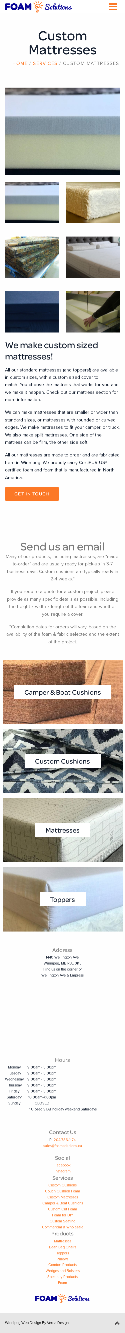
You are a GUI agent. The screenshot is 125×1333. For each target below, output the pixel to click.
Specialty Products (62, 1277)
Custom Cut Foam (62, 1209)
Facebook (63, 1165)
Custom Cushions (62, 1185)
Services (45, 63)
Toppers (62, 1253)
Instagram (63, 1171)
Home (20, 63)
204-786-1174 (65, 1140)
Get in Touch (32, 493)
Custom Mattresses (62, 1197)
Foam (62, 1283)
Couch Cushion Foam (62, 1191)
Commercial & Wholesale (62, 1227)
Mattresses (62, 1241)
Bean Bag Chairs (62, 1247)
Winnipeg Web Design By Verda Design (37, 1323)
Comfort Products (62, 1265)
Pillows (62, 1259)
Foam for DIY (62, 1215)
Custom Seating (62, 1221)
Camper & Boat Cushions (62, 1203)
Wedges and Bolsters (63, 1271)
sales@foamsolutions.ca (62, 1146)
